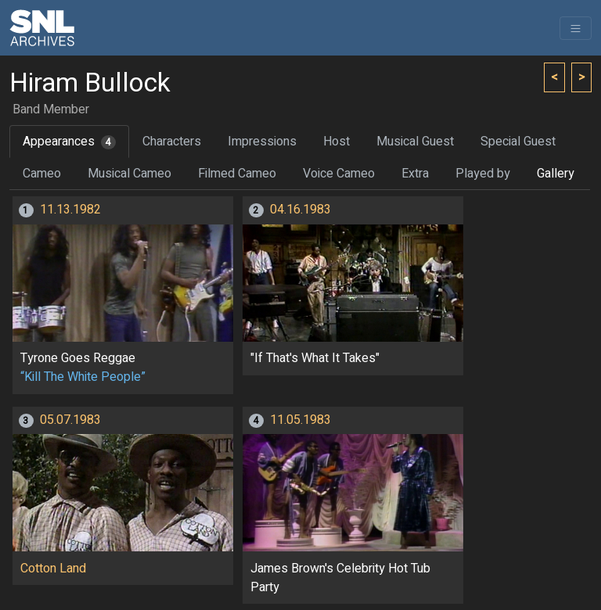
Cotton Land (53, 568)
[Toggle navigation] (576, 28)
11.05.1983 (300, 420)
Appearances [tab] (69, 141)
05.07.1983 (70, 420)
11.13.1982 (70, 209)
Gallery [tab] (555, 173)
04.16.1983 (300, 209)
